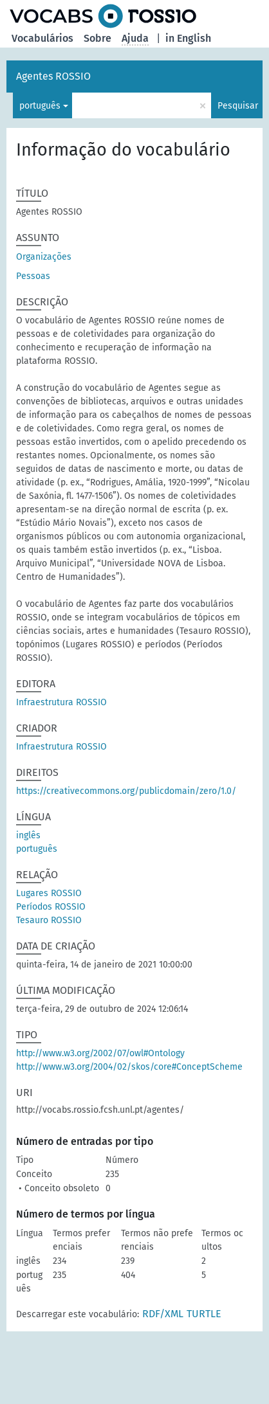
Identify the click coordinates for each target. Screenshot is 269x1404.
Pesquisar (238, 105)
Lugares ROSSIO (49, 893)
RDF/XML (162, 1314)
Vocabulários (42, 38)
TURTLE (204, 1314)
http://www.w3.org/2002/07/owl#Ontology (100, 1053)
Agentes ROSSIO (53, 76)
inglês (28, 835)
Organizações (43, 256)
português (39, 105)
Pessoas (33, 276)
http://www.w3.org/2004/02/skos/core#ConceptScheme (129, 1066)
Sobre (97, 38)
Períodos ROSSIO (51, 906)
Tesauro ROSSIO (49, 920)
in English (188, 38)
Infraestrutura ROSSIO (61, 702)
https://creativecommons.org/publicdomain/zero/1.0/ (126, 791)
